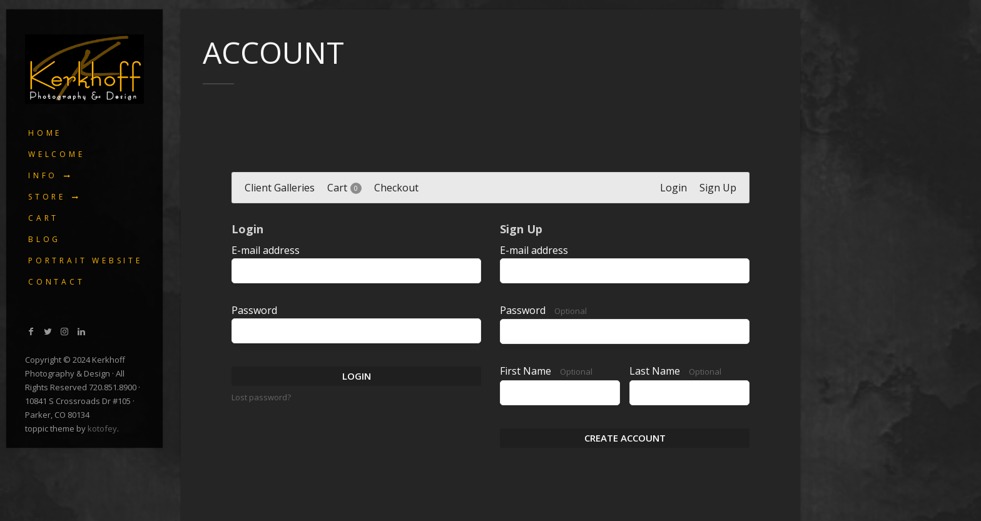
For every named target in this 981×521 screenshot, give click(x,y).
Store (47, 196)
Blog (44, 239)
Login (356, 376)
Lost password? (261, 397)
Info (43, 175)
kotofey (102, 428)
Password (254, 310)
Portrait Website (85, 260)
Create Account (625, 438)
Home (45, 133)
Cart (43, 218)
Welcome (56, 154)
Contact (56, 281)
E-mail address (265, 250)
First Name (546, 371)
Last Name (675, 371)
